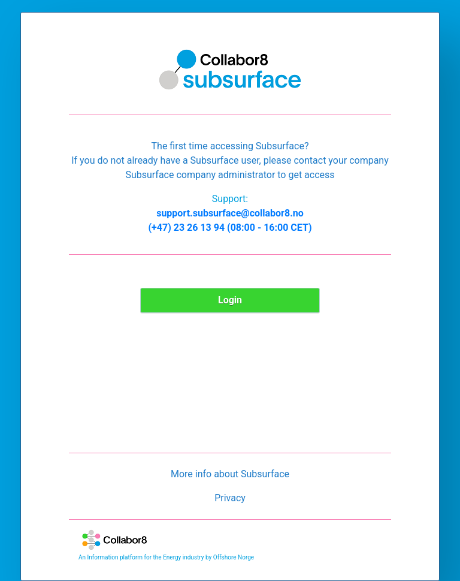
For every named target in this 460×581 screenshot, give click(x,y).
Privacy (230, 498)
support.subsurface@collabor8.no (230, 213)
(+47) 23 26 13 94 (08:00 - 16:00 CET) (229, 227)
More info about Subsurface (230, 474)
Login (230, 300)
